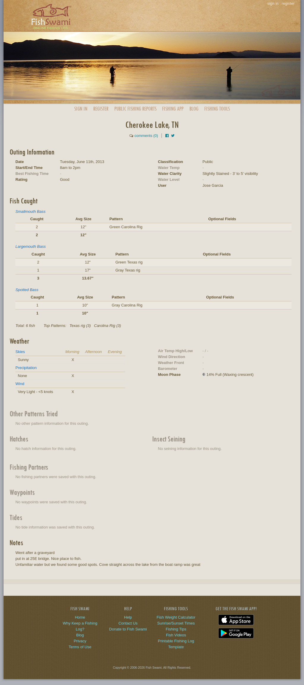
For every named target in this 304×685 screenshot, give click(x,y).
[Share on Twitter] (173, 135)
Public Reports (135, 108)
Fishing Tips (176, 629)
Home (80, 617)
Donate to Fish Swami (128, 629)
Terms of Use (80, 647)
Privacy (80, 641)
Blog (193, 108)
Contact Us (127, 623)
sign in (272, 3)
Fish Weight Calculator (176, 617)
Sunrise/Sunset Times (176, 623)
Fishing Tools (217, 108)
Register (100, 108)
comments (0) (146, 135)
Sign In (80, 108)
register (288, 3)
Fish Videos (176, 635)
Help (128, 617)
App (172, 108)
